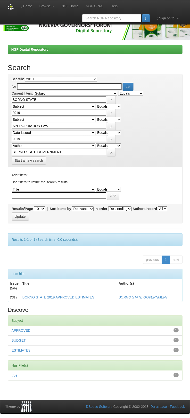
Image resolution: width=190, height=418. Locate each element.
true (14, 375)
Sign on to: (168, 18)
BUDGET (19, 340)
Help (114, 6)
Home (26, 6)
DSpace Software (99, 407)
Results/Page (22, 209)
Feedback (177, 407)
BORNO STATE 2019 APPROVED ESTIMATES (58, 297)
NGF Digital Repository (30, 49)
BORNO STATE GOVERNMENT (143, 297)
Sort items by (60, 209)
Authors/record (144, 209)
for (14, 86)
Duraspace (158, 407)
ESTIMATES (21, 350)
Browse (46, 6)
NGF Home (70, 6)
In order (101, 209)
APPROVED (21, 330)
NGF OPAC (94, 6)
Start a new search (29, 160)
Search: (18, 79)
